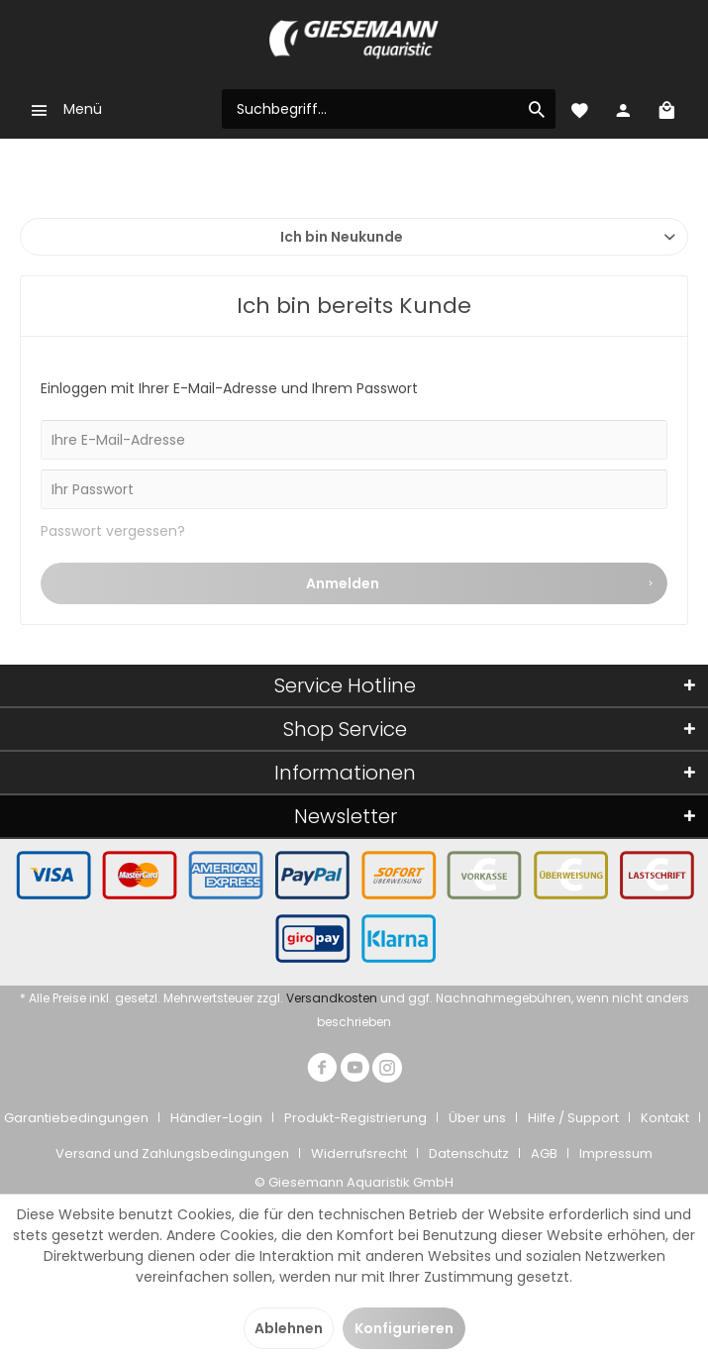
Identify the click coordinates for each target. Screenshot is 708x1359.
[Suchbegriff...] (389, 109)
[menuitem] (61, 109)
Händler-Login (216, 1117)
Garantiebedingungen (76, 1117)
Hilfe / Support (573, 1117)
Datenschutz (469, 1153)
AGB (544, 1153)
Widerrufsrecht (359, 1153)
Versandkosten (331, 998)
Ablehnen (288, 1328)
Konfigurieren (404, 1328)
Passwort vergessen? (113, 531)
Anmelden (481, 580)
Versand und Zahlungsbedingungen (172, 1153)
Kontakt (665, 1117)
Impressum (616, 1153)
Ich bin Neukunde (341, 237)
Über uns (477, 1117)
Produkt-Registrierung (355, 1117)
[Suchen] (537, 109)
